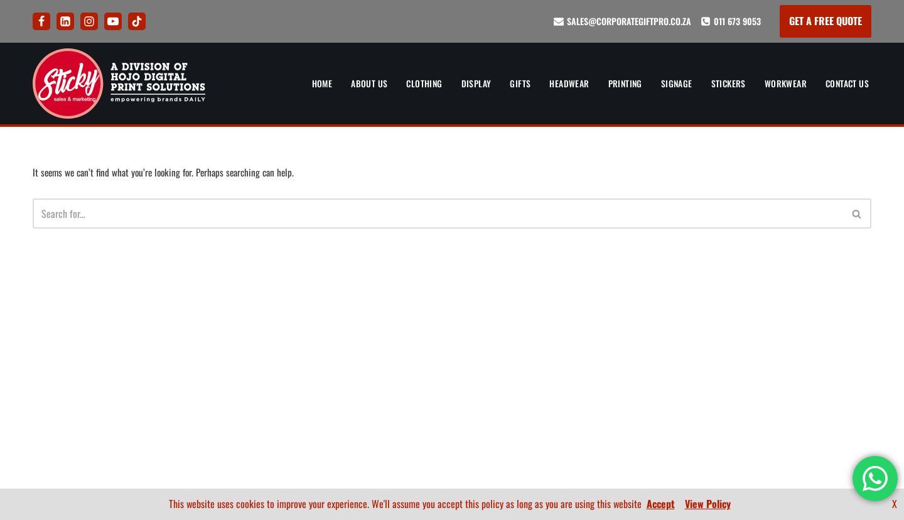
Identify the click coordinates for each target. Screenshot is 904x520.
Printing (617, 83)
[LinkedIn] (65, 21)
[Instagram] (89, 21)
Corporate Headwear (248, 372)
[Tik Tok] (137, 21)
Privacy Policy (452, 372)
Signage (670, 83)
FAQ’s (451, 349)
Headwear (559, 83)
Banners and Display (246, 305)
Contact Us (845, 83)
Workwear (782, 83)
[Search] (438, 215)
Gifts (510, 83)
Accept (661, 503)
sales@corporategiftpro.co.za (629, 21)
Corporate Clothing (246, 327)
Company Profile (836, 417)
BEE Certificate (840, 395)
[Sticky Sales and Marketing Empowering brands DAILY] (119, 83)
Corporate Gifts (238, 349)
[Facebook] (41, 21)
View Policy (708, 503)
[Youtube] (113, 21)
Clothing (412, 83)
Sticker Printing (238, 439)
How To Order (452, 327)
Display (466, 83)
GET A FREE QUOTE (825, 20)
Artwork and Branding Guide (452, 305)
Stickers (723, 83)
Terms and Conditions (452, 395)
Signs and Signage (242, 417)
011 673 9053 (737, 21)
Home (308, 83)
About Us (356, 83)
